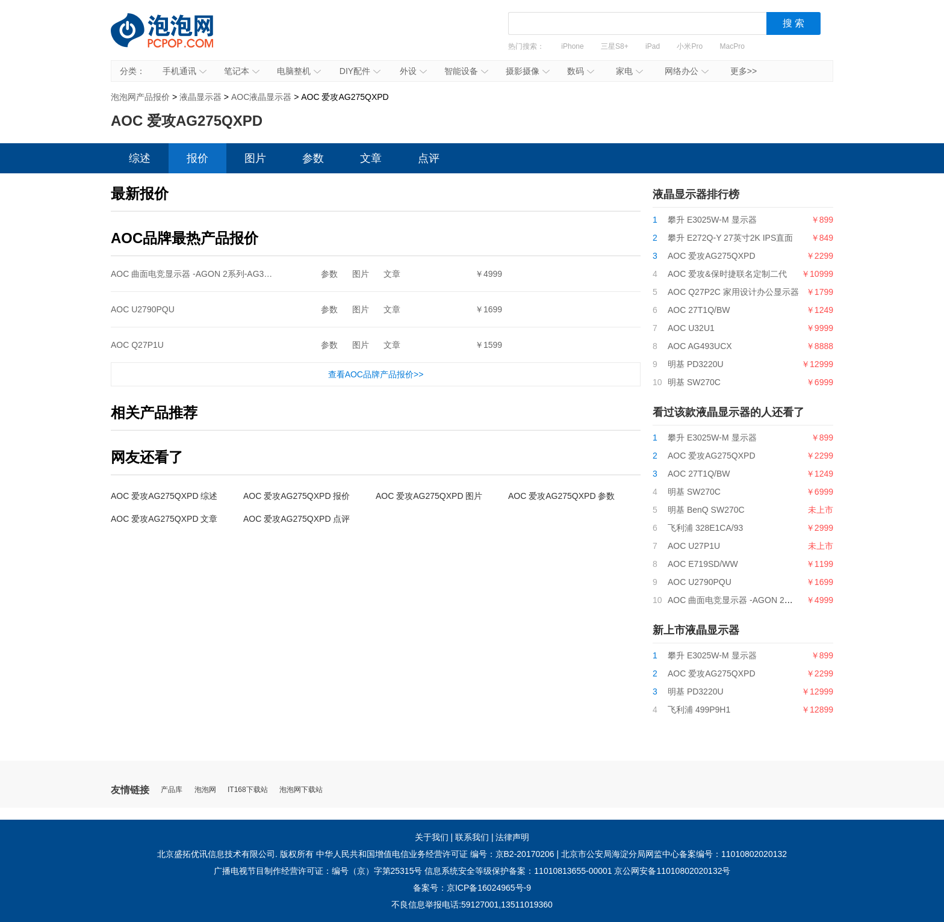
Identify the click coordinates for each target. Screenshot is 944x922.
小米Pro (690, 46)
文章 (371, 158)
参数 (313, 158)
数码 (580, 71)
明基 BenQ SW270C (706, 510)
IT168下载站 (248, 790)
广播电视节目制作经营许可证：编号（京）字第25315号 (318, 871)
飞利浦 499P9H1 (699, 709)
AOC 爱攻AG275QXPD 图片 (429, 496)
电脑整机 (299, 71)
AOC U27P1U (694, 546)
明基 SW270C (694, 382)
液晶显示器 (200, 97)
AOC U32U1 (691, 328)
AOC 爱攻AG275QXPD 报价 (296, 496)
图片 (255, 158)
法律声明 (512, 837)
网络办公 (687, 71)
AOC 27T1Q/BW (699, 310)
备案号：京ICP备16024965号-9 (472, 888)
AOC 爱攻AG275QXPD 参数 (561, 496)
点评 (428, 158)
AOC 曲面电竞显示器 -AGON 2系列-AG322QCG (202, 274)
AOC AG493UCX (700, 346)
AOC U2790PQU (143, 309)
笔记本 (241, 71)
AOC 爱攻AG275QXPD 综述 (164, 496)
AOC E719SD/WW (703, 564)
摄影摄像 (528, 71)
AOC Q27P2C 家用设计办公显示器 (733, 292)
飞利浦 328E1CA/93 (705, 528)
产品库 (171, 790)
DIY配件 (360, 71)
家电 (629, 71)
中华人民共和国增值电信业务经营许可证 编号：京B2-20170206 (435, 854)
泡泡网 (205, 790)
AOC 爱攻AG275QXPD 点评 (296, 519)
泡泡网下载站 (301, 790)
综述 (140, 158)
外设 (413, 71)
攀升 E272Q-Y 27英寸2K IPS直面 (730, 238)
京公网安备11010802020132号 (672, 871)
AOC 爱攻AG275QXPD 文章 (164, 519)
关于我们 (432, 837)
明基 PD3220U (696, 364)
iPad (652, 46)
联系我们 (472, 837)
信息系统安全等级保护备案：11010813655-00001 (518, 871)
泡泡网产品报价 (174, 39)
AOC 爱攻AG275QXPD (712, 256)
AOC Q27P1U (137, 345)
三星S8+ (615, 46)
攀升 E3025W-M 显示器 (712, 219)
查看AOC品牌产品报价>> (376, 374)
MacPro (732, 46)
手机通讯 (184, 71)
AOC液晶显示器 (261, 97)
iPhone (572, 46)
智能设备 (466, 71)
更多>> (743, 71)
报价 (197, 158)
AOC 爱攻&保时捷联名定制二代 (727, 274)
